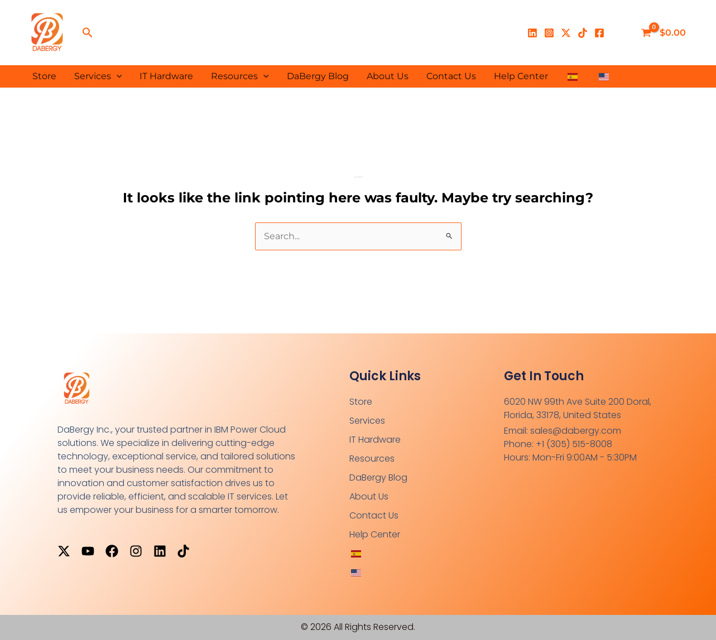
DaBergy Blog (318, 76)
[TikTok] (583, 33)
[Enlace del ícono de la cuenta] (621, 33)
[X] (566, 33)
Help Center (521, 76)
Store (44, 76)
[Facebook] (599, 33)
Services (98, 76)
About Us (388, 76)
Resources (240, 76)
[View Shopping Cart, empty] (665, 33)
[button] (87, 33)
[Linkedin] (532, 33)
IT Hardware (166, 76)
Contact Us (451, 76)
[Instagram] (549, 33)
